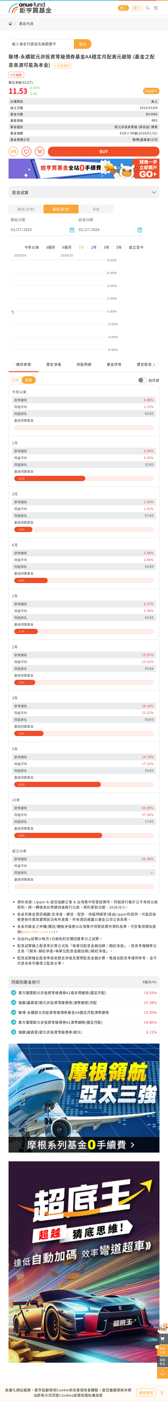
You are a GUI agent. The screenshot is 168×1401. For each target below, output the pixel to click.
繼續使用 (146, 1392)
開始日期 (18, 219)
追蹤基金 (162, 1362)
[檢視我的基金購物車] (162, 1339)
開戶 (137, 8)
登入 (123, 8)
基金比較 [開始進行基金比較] (161, 1349)
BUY (104, 151)
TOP (162, 1373)
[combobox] (50, 43)
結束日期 (86, 219)
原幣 (29, 380)
